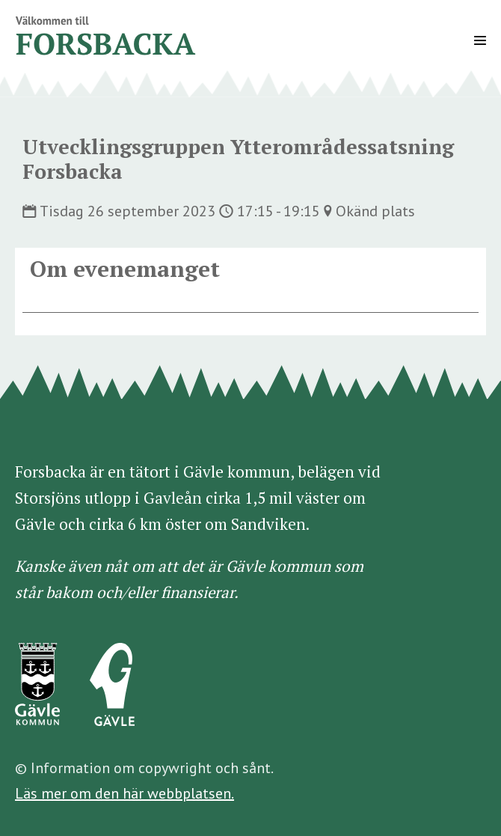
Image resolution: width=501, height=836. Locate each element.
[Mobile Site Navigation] (480, 40)
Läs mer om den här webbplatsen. (124, 793)
